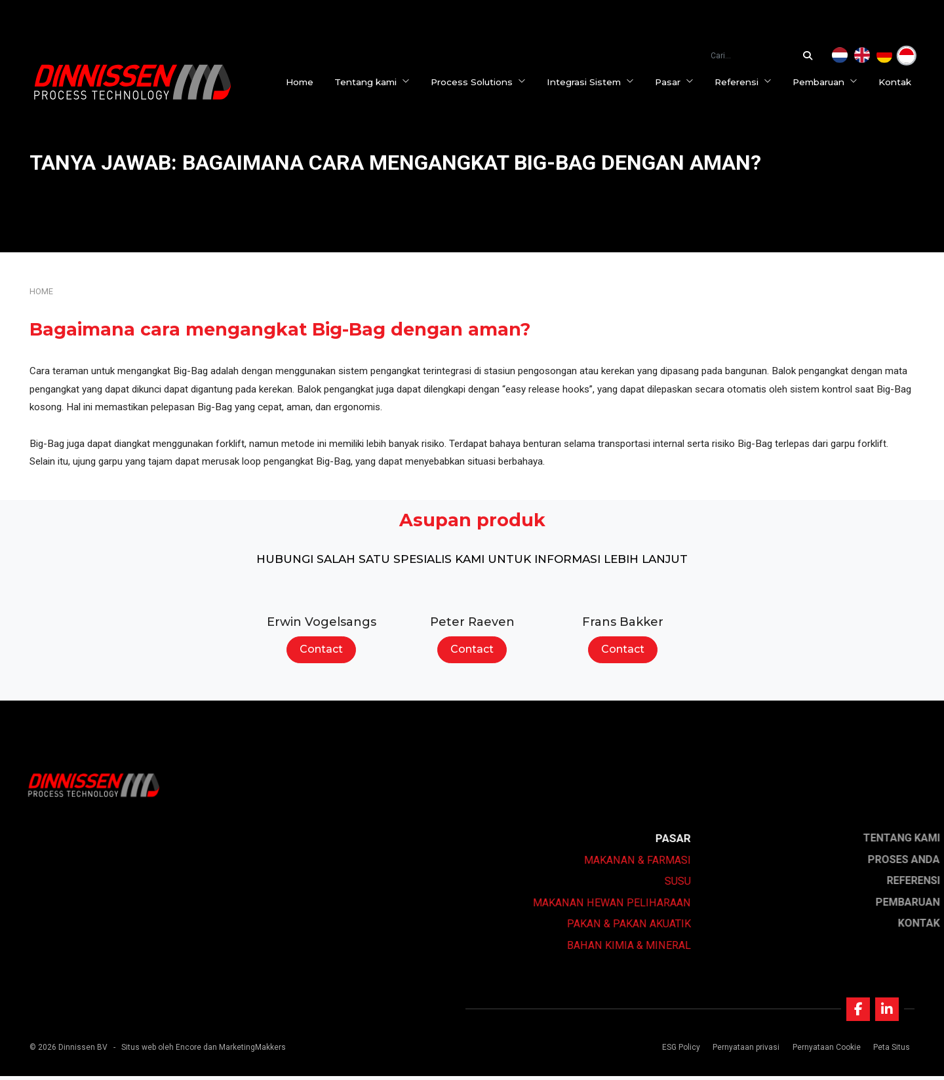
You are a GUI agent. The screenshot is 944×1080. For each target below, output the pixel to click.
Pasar (677, 82)
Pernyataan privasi (744, 1051)
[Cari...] (811, 56)
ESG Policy (680, 1051)
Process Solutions (481, 82)
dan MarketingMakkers (244, 1051)
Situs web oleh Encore (161, 1051)
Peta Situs (889, 1051)
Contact (321, 649)
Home (303, 82)
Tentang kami (375, 82)
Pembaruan (828, 82)
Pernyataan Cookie (825, 1051)
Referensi (746, 82)
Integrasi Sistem (593, 82)
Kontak (898, 82)
